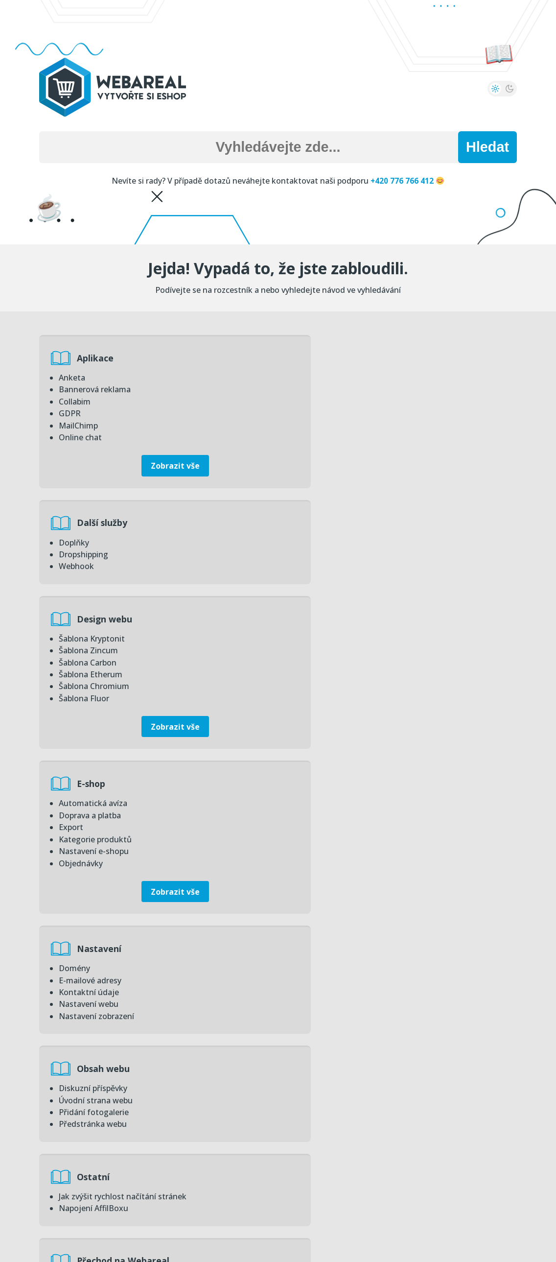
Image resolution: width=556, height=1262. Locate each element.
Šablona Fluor (84, 600)
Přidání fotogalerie (338, 728)
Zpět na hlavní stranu (278, 1215)
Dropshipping (327, 389)
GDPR (70, 412)
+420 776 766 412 (407, 180)
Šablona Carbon (87, 564)
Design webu (106, 521)
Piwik (68, 1036)
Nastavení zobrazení (96, 751)
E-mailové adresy (90, 716)
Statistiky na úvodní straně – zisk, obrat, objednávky (399, 1013)
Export (315, 564)
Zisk (66, 1013)
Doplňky (318, 377)
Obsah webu (349, 685)
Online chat (80, 436)
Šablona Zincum (88, 553)
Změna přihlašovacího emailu (357, 1083)
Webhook (320, 401)
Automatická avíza (337, 541)
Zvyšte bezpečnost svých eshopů (363, 1048)
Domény (74, 704)
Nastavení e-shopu (338, 588)
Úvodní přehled (355, 994)
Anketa (72, 377)
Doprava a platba (334, 553)
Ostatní (94, 804)
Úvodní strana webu (340, 716)
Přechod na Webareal (369, 804)
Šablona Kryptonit (92, 541)
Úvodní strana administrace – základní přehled (389, 1095)
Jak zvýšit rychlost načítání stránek (122, 823)
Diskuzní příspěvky (337, 704)
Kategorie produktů (339, 576)
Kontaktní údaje (89, 728)
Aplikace (96, 358)
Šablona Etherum (90, 576)
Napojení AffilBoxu (93, 835)
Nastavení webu (88, 740)
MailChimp (78, 424)
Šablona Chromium (94, 588)
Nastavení (100, 685)
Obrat (69, 1025)
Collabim (75, 401)
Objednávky (325, 600)
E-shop (337, 521)
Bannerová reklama (95, 389)
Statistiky (99, 994)
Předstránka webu (337, 740)
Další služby (348, 358)
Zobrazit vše (155, 464)
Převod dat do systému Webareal (364, 894)
